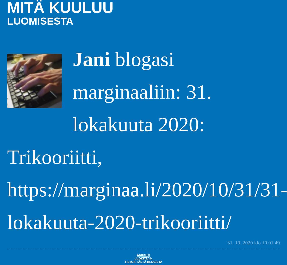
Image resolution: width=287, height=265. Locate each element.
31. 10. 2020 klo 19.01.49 (253, 242)
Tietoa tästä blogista (143, 262)
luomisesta (40, 21)
